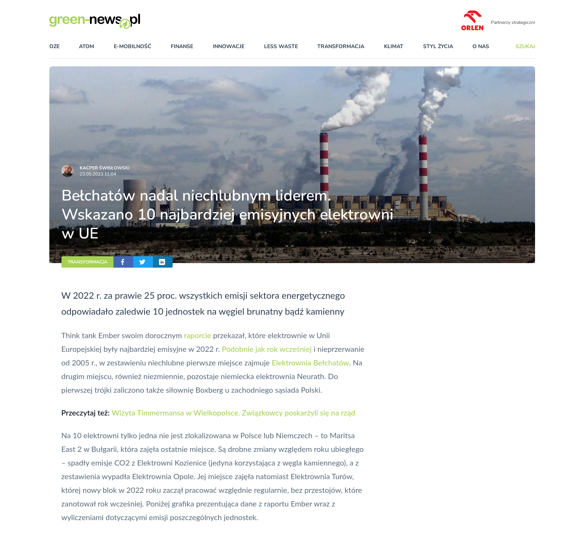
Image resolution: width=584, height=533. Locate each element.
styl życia (438, 46)
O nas (480, 46)
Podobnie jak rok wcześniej (267, 348)
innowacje (228, 46)
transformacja (340, 46)
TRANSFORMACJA (87, 262)
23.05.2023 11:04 (98, 174)
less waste (281, 46)
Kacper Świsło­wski (104, 168)
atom (86, 46)
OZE (54, 46)
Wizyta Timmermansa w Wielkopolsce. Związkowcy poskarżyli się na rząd (233, 412)
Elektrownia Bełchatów (310, 362)
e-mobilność (132, 46)
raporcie (197, 335)
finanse (182, 46)
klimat (393, 46)
